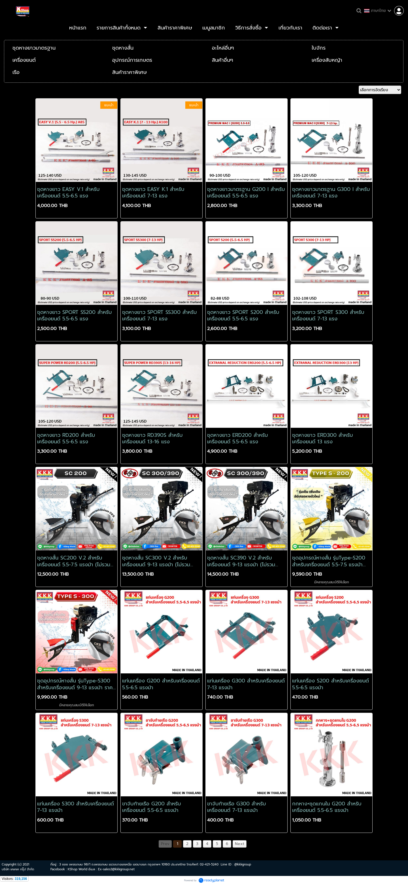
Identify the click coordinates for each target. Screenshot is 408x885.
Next (239, 844)
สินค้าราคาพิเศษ (129, 72)
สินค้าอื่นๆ (222, 60)
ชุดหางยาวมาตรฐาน (34, 48)
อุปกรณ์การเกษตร (132, 60)
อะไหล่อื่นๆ (223, 48)
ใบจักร (319, 48)
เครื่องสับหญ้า (327, 60)
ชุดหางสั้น (122, 48)
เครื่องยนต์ (24, 60)
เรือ (16, 72)
